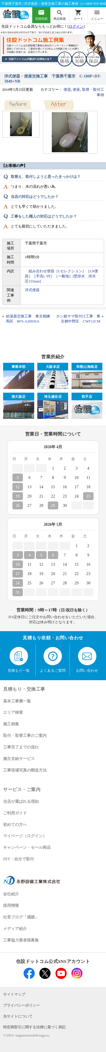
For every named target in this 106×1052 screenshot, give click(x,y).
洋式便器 (32, 290)
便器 (67, 90)
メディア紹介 (15, 929)
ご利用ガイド (15, 813)
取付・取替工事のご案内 (25, 735)
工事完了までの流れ (21, 747)
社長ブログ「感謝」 (21, 917)
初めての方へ (15, 825)
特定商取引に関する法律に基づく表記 (34, 1027)
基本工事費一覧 (17, 701)
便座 (76, 90)
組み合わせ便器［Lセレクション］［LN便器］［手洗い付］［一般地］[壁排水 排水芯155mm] (61, 276)
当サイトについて (18, 1016)
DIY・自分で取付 (18, 859)
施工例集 (11, 724)
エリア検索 (13, 712)
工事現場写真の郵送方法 (25, 770)
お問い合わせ (87, 659)
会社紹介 (11, 894)
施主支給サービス (19, 759)
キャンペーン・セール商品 (27, 847)
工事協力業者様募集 (21, 940)
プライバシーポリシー (21, 1005)
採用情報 (11, 905)
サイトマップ (14, 994)
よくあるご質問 (53, 659)
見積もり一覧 (19, 659)
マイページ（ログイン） (25, 836)
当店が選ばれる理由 (21, 801)
